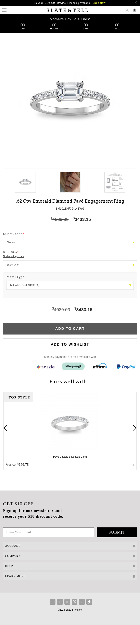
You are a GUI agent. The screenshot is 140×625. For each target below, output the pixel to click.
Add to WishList (70, 344)
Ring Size (70, 254)
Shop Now (99, 3)
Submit (117, 532)
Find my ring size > (13, 256)
